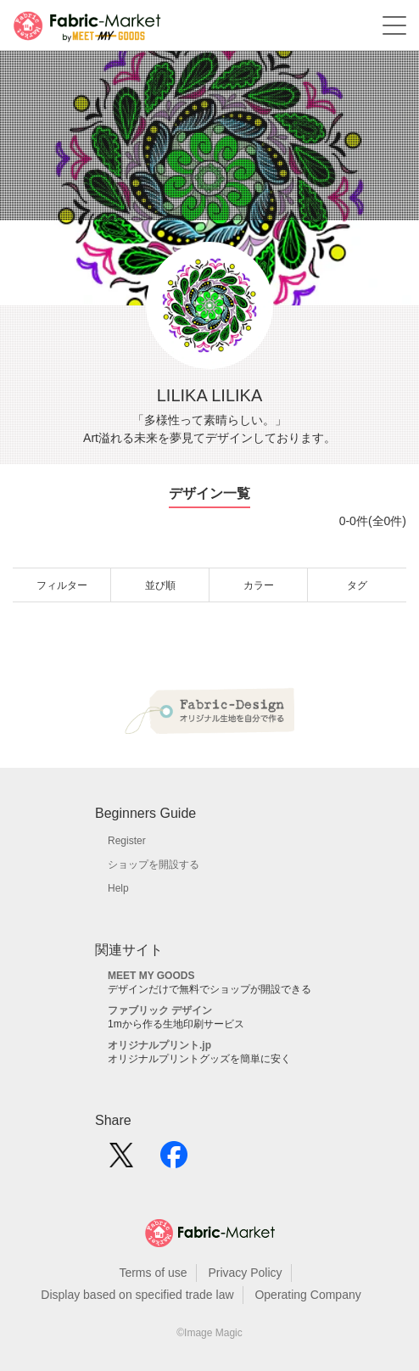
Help (118, 888)
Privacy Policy (245, 1272)
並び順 (160, 585)
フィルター (61, 585)
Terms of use (153, 1272)
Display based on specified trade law (137, 1294)
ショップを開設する (153, 864)
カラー (258, 585)
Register (127, 841)
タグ (357, 585)
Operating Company (307, 1294)
